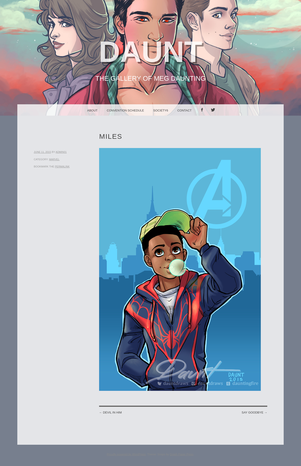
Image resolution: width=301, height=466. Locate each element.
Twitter (215, 115)
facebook (203, 115)
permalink (62, 166)
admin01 (61, 152)
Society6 (160, 110)
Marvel (54, 159)
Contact (184, 110)
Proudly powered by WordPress (126, 454)
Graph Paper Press (182, 454)
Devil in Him (110, 412)
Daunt (150, 51)
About (92, 110)
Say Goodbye (254, 412)
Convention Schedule (125, 110)
